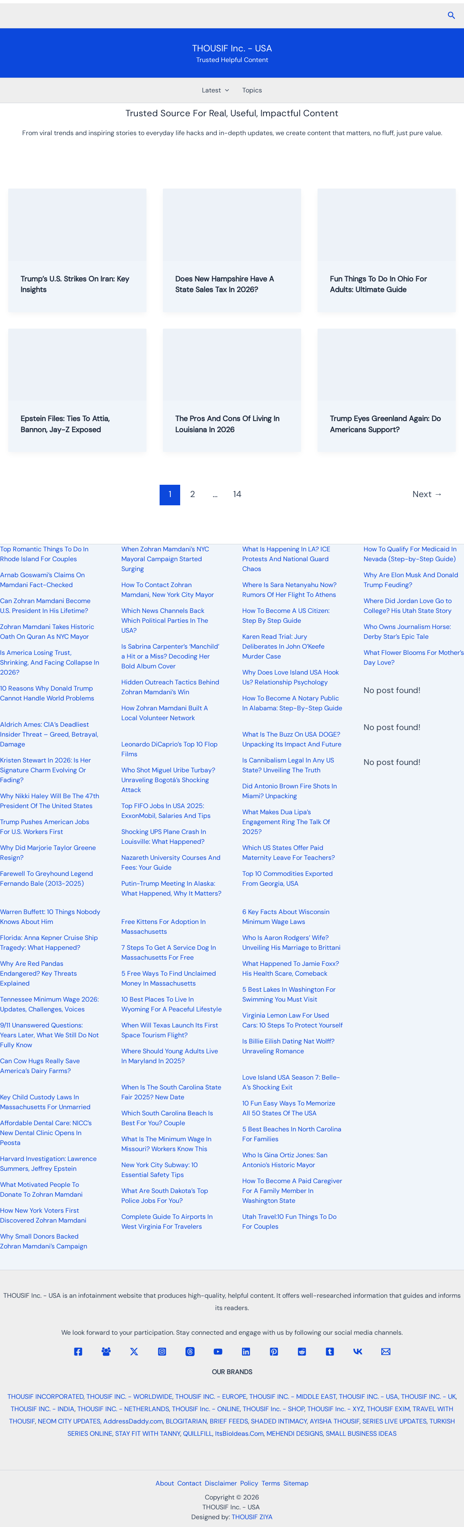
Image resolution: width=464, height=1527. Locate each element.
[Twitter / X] (134, 1351)
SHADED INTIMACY (279, 1421)
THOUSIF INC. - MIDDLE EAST (292, 1396)
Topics (252, 90)
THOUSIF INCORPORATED (45, 1396)
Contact (184, 1483)
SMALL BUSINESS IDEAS (361, 1433)
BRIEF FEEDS (229, 1421)
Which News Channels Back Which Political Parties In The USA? (164, 620)
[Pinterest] (273, 1351)
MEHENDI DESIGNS (295, 1433)
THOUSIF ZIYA (252, 1517)
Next (428, 494)
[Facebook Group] (106, 1351)
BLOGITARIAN (186, 1421)
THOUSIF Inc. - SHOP (273, 1409)
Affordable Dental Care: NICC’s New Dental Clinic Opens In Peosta (46, 1133)
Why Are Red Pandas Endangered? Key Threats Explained (38, 973)
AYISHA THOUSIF (335, 1421)
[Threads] (190, 1351)
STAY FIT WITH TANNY (147, 1433)
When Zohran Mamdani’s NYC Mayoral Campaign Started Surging (165, 559)
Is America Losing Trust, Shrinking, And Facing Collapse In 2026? (49, 662)
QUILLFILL (197, 1433)
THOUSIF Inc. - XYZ (335, 1409)
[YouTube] (218, 1351)
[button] (452, 16)
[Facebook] (78, 1351)
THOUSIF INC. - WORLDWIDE (129, 1396)
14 (237, 494)
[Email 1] (385, 1351)
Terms (276, 1483)
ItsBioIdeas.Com (239, 1433)
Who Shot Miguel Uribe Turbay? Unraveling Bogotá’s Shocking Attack (168, 780)
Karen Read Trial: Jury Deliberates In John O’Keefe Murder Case (283, 646)
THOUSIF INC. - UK (428, 1396)
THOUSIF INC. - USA (368, 1396)
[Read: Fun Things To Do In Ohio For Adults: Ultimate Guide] (387, 224)
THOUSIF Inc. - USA (232, 48)
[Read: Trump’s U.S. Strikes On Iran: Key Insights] (77, 224)
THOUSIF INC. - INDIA (42, 1409)
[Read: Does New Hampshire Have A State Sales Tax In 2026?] (232, 224)
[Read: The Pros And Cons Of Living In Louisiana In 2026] (232, 363)
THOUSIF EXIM (388, 1409)
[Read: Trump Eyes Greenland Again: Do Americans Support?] (387, 363)
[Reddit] (301, 1351)
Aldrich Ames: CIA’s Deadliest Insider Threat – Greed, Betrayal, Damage (49, 734)
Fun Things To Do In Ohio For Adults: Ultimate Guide (383, 284)
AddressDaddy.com (133, 1421)
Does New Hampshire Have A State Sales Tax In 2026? (230, 284)
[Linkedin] (246, 1351)
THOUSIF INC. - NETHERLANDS (123, 1409)
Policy (251, 1483)
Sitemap (304, 1483)
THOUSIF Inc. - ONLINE (206, 1409)
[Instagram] (162, 1351)
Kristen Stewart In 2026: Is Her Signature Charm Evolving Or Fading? (45, 770)
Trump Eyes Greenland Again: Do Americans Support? (384, 423)
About (156, 1483)
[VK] (357, 1351)
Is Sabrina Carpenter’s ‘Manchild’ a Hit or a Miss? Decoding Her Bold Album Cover (170, 656)
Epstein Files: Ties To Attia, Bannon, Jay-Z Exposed (70, 423)
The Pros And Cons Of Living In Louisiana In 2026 (228, 423)
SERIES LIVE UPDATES (394, 1421)
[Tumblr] (329, 1351)
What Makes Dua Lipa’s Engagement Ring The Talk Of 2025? (286, 822)
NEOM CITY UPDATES (69, 1421)
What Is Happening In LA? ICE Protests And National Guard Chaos (286, 559)
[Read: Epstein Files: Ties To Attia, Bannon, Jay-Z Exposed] (77, 363)
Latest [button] (215, 90)
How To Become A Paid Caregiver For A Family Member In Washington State (292, 1191)
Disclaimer (219, 1483)
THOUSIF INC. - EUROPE (210, 1396)
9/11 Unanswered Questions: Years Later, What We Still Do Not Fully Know (49, 1035)
